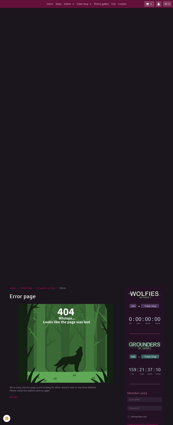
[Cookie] (6, 418)
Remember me (137, 416)
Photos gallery (101, 3)
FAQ (113, 3)
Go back (14, 396)
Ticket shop (82, 3)
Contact (122, 3)
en (166, 3)
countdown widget (144, 320)
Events (67, 3)
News (58, 3)
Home (50, 3)
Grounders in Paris (45, 287)
